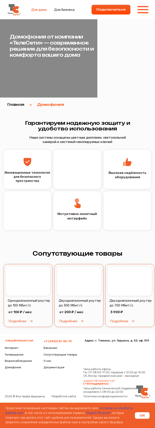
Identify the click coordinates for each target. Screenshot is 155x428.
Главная (15, 104)
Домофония (50, 104)
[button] (79, 281)
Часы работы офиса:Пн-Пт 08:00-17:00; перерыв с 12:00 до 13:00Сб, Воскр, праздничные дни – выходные (114, 372)
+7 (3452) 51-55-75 (58, 341)
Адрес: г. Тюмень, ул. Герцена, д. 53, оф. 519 (117, 340)
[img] (142, 392)
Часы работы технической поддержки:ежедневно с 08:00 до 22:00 (110, 389)
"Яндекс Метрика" (98, 413)
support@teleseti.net (99, 380)
